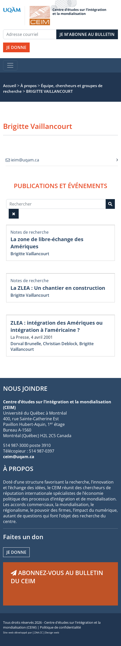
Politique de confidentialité (60, 627)
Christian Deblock (60, 343)
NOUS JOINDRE (25, 388)
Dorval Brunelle (25, 343)
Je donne (16, 552)
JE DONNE (16, 47)
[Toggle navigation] (10, 65)
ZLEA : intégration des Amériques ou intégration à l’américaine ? (56, 326)
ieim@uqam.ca (22, 160)
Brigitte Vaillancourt (29, 254)
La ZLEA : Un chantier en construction (57, 287)
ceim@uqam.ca (18, 456)
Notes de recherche (29, 232)
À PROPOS (18, 468)
